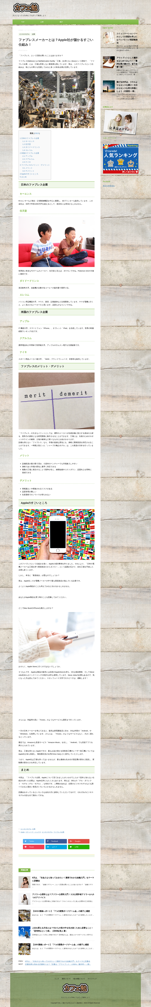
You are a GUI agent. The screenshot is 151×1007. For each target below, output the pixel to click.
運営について (66, 979)
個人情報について (79, 979)
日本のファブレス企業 (29, 138)
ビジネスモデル (26, 829)
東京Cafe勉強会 (109, 186)
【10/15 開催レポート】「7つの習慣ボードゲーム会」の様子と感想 (61, 911)
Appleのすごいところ (29, 174)
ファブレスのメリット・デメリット (35, 165)
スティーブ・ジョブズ (33, 832)
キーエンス (28, 141)
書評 (61, 22)
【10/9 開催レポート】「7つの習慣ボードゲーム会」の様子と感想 (60, 945)
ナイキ (26, 162)
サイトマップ (92, 979)
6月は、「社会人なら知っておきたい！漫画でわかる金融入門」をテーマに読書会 (57, 961)
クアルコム (28, 159)
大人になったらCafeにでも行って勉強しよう (75, 997)
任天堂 (26, 144)
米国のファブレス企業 (29, 153)
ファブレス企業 (58, 832)
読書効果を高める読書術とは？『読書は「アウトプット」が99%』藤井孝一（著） (58, 964)
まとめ (23, 177)
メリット (27, 168)
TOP (22, 22)
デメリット (28, 171)
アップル (27, 156)
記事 (42, 22)
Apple (23, 832)
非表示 (36, 133)
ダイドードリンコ (31, 147)
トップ (57, 979)
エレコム (27, 150)
